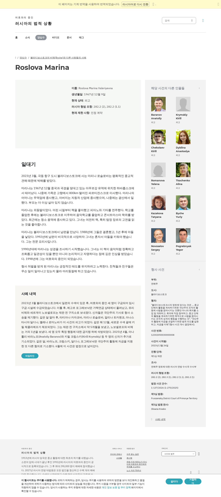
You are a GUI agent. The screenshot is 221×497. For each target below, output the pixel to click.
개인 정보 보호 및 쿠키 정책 (116, 487)
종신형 (129, 458)
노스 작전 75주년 (134, 470)
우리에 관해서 (116, 454)
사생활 (119, 458)
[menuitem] (16, 37)
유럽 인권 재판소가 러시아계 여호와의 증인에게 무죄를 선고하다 (137, 464)
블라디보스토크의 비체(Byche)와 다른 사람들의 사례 (58, 57)
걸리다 (174, 481)
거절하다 (192, 481)
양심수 (41, 37)
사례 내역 (160, 419)
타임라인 (29, 355)
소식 (27, 37)
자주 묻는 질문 (133, 454)
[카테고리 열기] (199, 453)
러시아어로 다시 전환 (135, 4)
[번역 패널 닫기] (218, 4)
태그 (81, 37)
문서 (69, 37)
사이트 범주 (169, 454)
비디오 (55, 37)
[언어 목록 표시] (154, 4)
